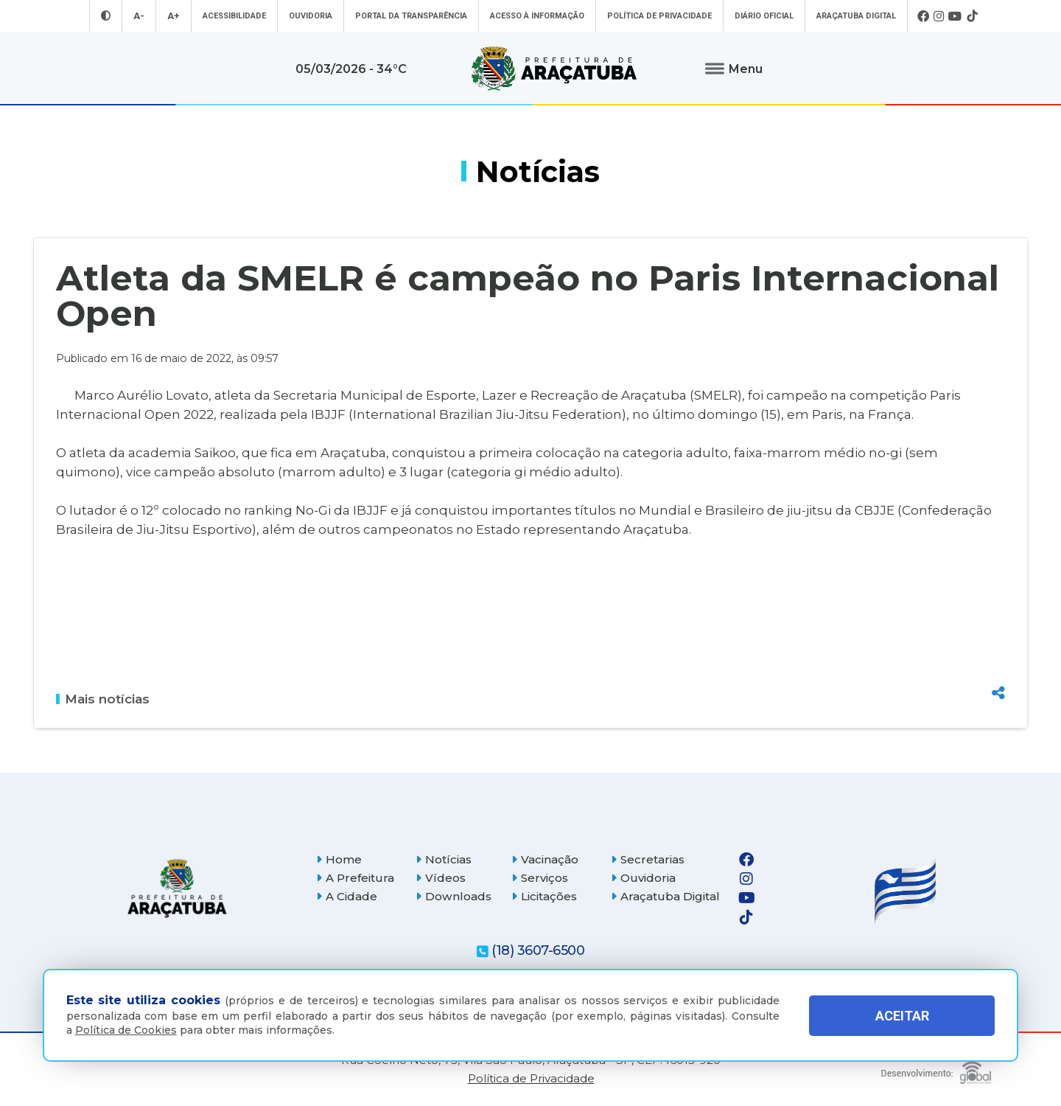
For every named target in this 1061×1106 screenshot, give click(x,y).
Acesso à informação (537, 16)
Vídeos (441, 878)
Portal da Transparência (411, 16)
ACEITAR (902, 1015)
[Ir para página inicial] (554, 68)
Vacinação (544, 859)
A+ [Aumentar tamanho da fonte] (173, 15)
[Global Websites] (936, 1069)
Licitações (544, 896)
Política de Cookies (126, 1030)
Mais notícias (103, 699)
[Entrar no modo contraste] (105, 16)
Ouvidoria (310, 16)
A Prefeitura (355, 878)
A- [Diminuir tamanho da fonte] (138, 15)
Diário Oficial (764, 16)
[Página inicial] (176, 888)
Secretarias (647, 859)
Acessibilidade (234, 16)
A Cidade (346, 896)
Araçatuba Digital (856, 16)
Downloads (453, 896)
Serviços (539, 878)
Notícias (444, 859)
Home (339, 859)
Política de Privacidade (659, 16)
